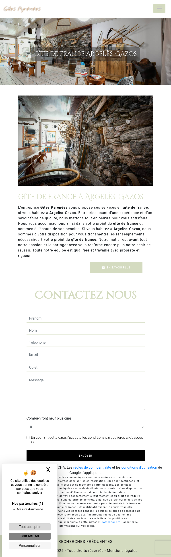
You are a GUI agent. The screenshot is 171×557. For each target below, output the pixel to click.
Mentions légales (122, 551)
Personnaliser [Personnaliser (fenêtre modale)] (30, 545)
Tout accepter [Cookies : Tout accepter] (30, 527)
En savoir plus (116, 267)
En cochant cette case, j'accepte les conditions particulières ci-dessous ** (87, 440)
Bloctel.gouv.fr (110, 522)
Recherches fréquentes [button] (85, 541)
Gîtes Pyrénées (21, 8)
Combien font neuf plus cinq (49, 418)
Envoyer (85, 455)
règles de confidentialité (92, 467)
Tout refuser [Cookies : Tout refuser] (29, 536)
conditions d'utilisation (139, 467)
